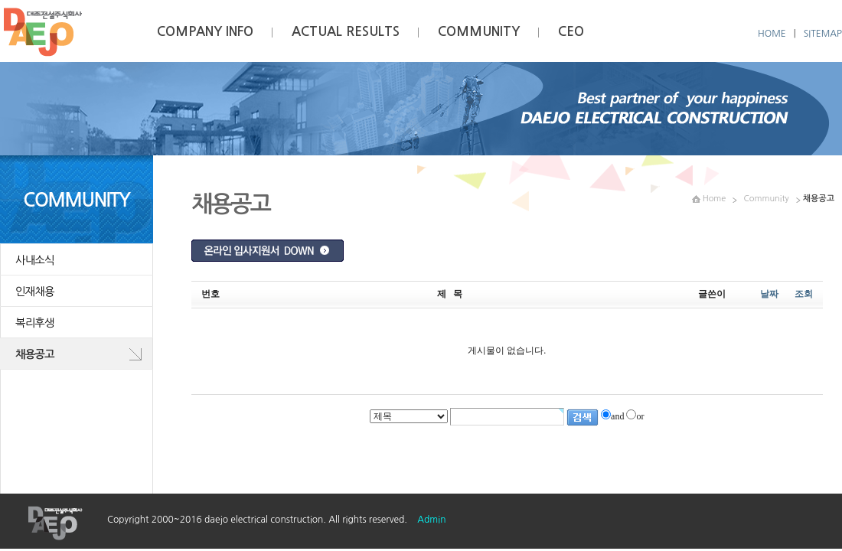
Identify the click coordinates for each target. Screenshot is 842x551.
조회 (804, 294)
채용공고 (34, 354)
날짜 (769, 294)
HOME (772, 33)
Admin (431, 519)
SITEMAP (823, 33)
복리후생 (34, 323)
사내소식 (34, 260)
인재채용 (34, 291)
